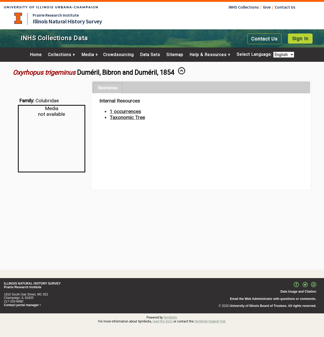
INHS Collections (244, 7)
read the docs (163, 321)
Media (87, 54)
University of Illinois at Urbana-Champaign (18, 18)
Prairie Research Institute (56, 15)
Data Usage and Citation (298, 291)
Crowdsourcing (118, 54)
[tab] (108, 88)
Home (36, 54)
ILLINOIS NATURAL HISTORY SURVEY (32, 283)
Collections (59, 54)
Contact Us (285, 7)
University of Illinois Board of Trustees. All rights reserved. (273, 306)
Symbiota (170, 317)
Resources (108, 87)
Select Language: (255, 54)
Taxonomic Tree (127, 117)
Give (267, 7)
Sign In (300, 39)
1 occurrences (125, 111)
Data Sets (150, 54)
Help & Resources (208, 54)
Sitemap (174, 54)
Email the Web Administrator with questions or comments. (273, 299)
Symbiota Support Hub (209, 321)
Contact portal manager (21, 305)
